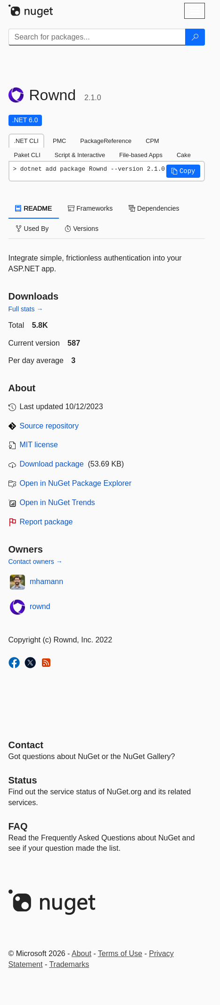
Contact (25, 745)
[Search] (195, 37)
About (81, 954)
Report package (46, 522)
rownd (40, 606)
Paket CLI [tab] (27, 154)
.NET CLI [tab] (26, 140)
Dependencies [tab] (154, 208)
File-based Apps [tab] (141, 154)
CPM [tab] (152, 140)
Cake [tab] (184, 154)
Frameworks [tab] (90, 208)
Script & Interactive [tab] (80, 154)
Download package (52, 464)
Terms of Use (120, 954)
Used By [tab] (32, 228)
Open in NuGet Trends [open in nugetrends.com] (57, 502)
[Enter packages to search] (97, 37)
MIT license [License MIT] (39, 445)
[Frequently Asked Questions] (18, 826)
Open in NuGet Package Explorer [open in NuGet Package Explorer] (75, 483)
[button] (183, 171)
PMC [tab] (59, 140)
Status (22, 780)
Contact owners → (35, 561)
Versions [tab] (81, 228)
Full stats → (25, 309)
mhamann (46, 582)
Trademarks (69, 964)
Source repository (49, 426)
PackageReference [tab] (105, 140)
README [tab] (34, 208)
